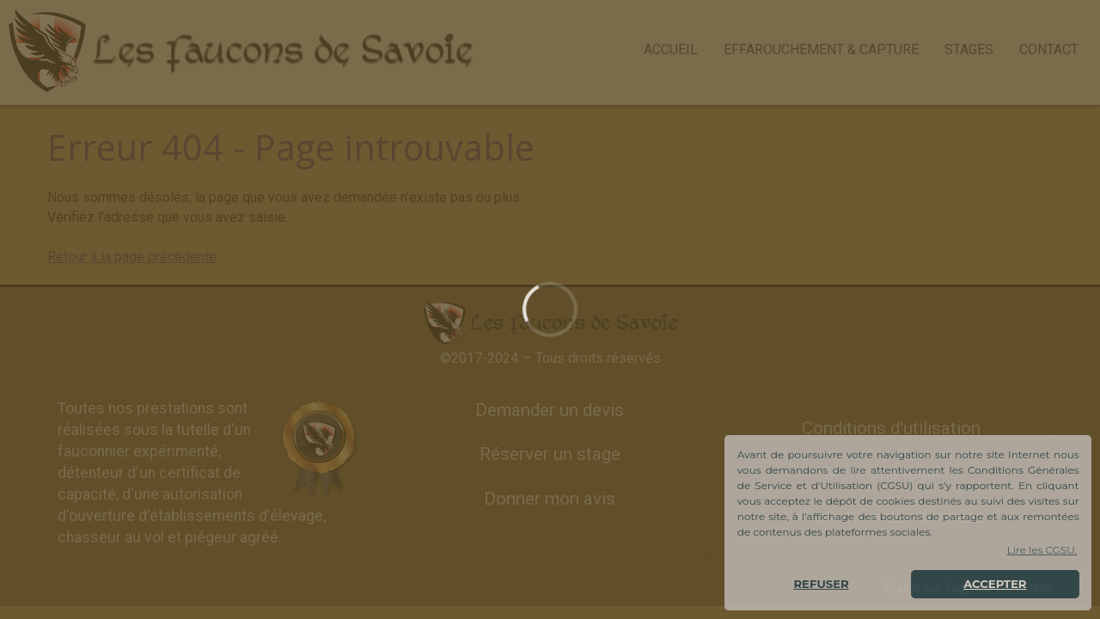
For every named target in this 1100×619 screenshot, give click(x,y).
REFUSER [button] (820, 584)
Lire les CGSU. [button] (1042, 549)
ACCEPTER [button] (994, 584)
